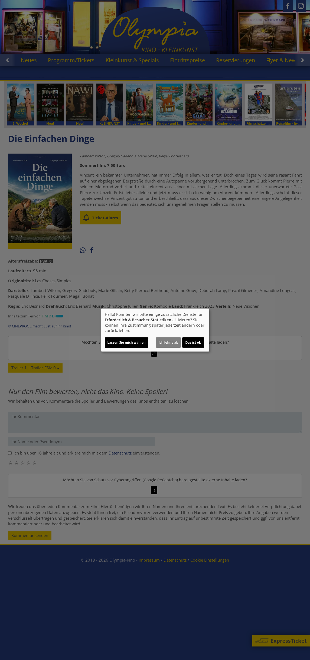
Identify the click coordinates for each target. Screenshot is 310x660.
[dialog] (155, 330)
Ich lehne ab (168, 342)
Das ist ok (193, 342)
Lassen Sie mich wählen (126, 342)
